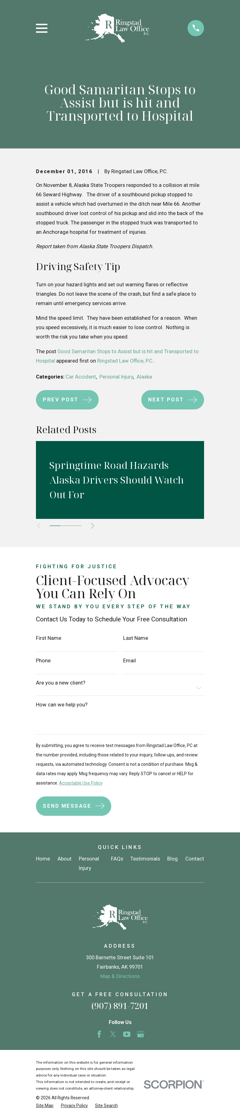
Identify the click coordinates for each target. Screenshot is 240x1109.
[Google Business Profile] (140, 1034)
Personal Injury (116, 377)
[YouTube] (126, 1034)
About (65, 859)
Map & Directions (120, 976)
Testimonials (145, 859)
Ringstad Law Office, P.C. (125, 361)
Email (129, 661)
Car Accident (81, 377)
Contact (194, 859)
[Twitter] (113, 1034)
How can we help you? (62, 705)
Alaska (144, 377)
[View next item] (95, 526)
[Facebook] (99, 1034)
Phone (43, 661)
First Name (48, 638)
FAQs (117, 859)
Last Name (135, 638)
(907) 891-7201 (120, 1005)
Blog (172, 859)
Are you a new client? (60, 683)
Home (43, 859)
